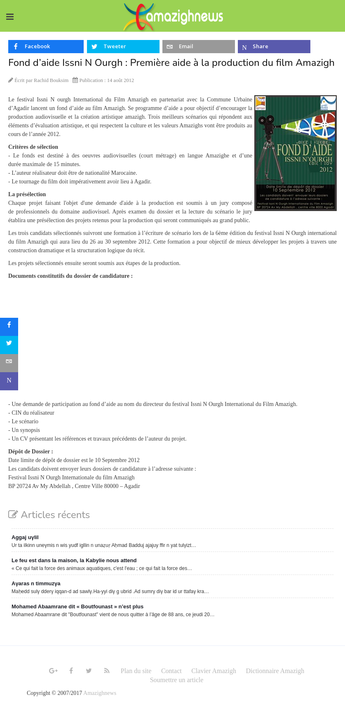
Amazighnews (99, 693)
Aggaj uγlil (25, 537)
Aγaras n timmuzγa (36, 583)
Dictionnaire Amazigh (275, 670)
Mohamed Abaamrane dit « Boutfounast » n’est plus (77, 606)
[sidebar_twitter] (9, 345)
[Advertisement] (172, 342)
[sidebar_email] (9, 363)
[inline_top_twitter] (123, 46)
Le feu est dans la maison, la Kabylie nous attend (74, 560)
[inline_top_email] (198, 46)
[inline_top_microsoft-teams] (274, 46)
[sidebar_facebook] (9, 327)
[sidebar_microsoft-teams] (9, 381)
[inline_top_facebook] (46, 46)
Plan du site (136, 670)
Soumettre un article (177, 679)
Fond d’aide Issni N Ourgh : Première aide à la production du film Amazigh (171, 62)
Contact (171, 670)
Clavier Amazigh (213, 670)
